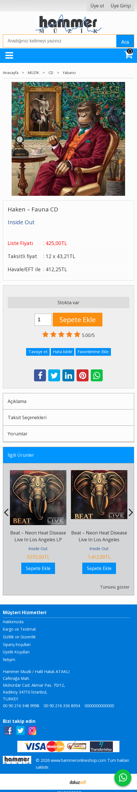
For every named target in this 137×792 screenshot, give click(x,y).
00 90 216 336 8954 (62, 705)
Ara (125, 42)
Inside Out (38, 548)
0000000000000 (99, 705)
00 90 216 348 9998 (21, 705)
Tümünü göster (114, 587)
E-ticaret (59, 782)
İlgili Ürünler (21, 455)
